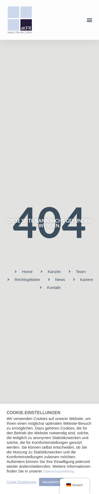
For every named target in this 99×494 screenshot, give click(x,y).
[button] (89, 20)
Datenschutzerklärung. (59, 471)
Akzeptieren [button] (51, 482)
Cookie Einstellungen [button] (21, 482)
